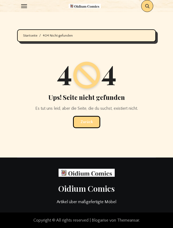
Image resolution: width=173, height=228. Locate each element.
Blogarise (100, 220)
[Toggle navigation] (24, 6)
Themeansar (128, 220)
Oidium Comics (86, 188)
